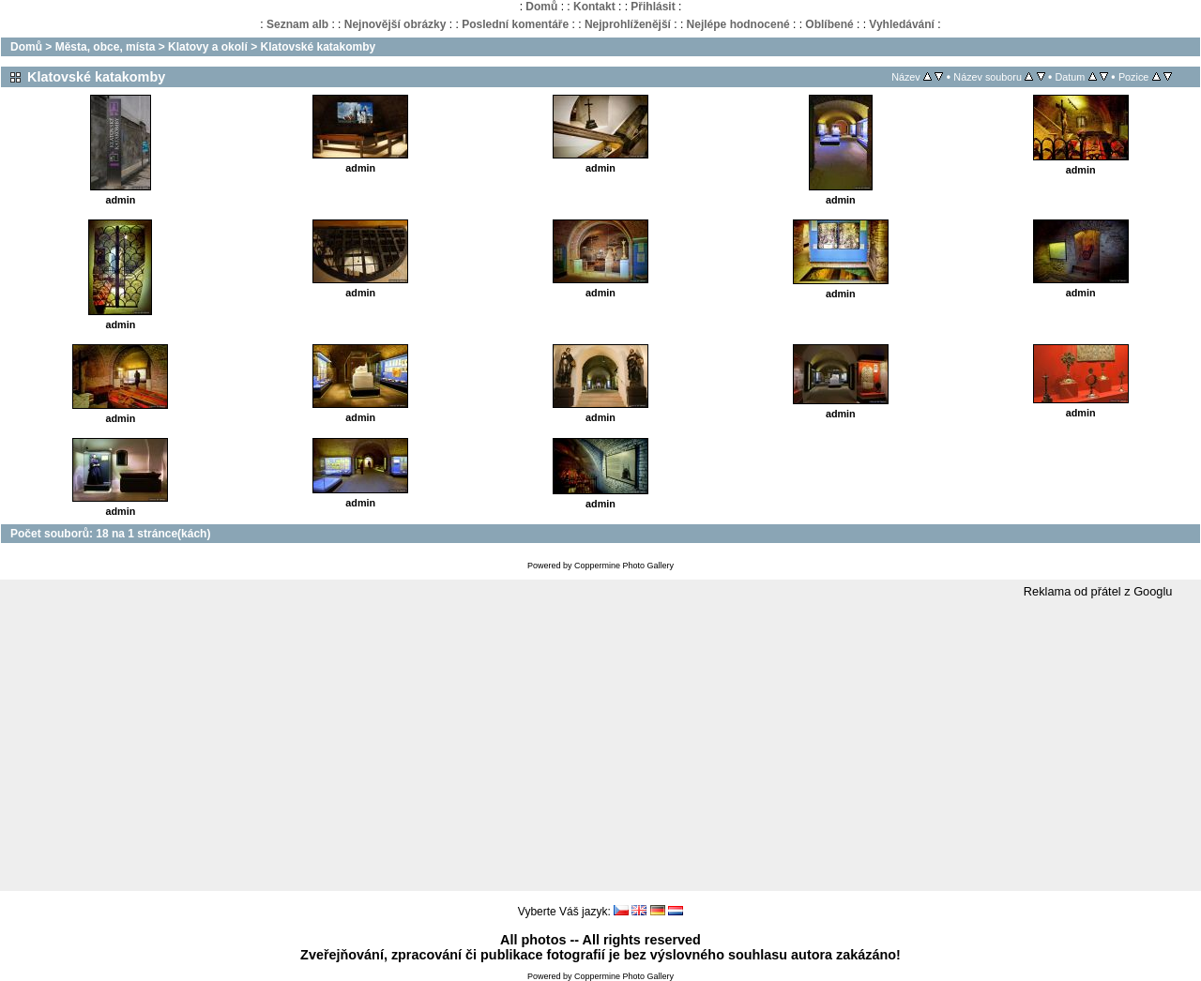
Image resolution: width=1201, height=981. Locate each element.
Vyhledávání (902, 24)
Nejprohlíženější (628, 24)
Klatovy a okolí (208, 46)
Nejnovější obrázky (395, 24)
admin (121, 199)
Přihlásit (653, 6)
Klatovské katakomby (317, 46)
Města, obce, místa (105, 46)
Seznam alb (297, 24)
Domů (541, 6)
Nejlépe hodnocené (738, 24)
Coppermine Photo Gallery (624, 565)
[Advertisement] (600, 745)
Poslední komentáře (515, 24)
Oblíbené (829, 24)
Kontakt (594, 6)
